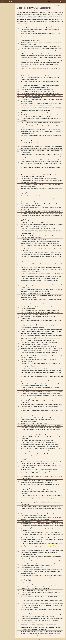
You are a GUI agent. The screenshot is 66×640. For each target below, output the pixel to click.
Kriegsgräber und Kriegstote (6, 11)
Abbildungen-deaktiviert (7, 29)
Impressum (4, 25)
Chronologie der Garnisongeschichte (8, 15)
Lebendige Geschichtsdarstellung (7, 18)
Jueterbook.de (42, 639)
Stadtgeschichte (5, 23)
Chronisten (4, 4)
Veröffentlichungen (6, 21)
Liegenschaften (4, 16)
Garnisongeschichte (6, 9)
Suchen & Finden (5, 27)
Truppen (3, 13)
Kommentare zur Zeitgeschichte (8, 7)
